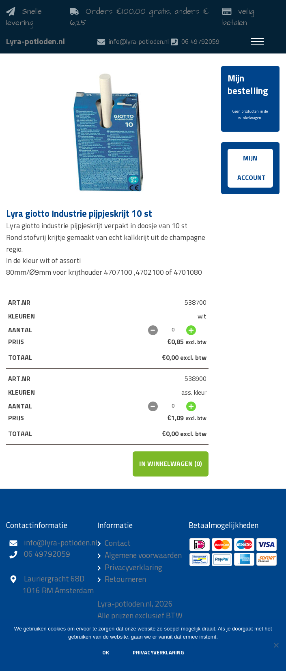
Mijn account (251, 168)
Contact (118, 543)
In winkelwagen (170, 464)
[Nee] (276, 645)
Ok (105, 653)
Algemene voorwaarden (143, 556)
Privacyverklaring (133, 568)
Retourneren (125, 579)
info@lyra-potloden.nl (60, 543)
